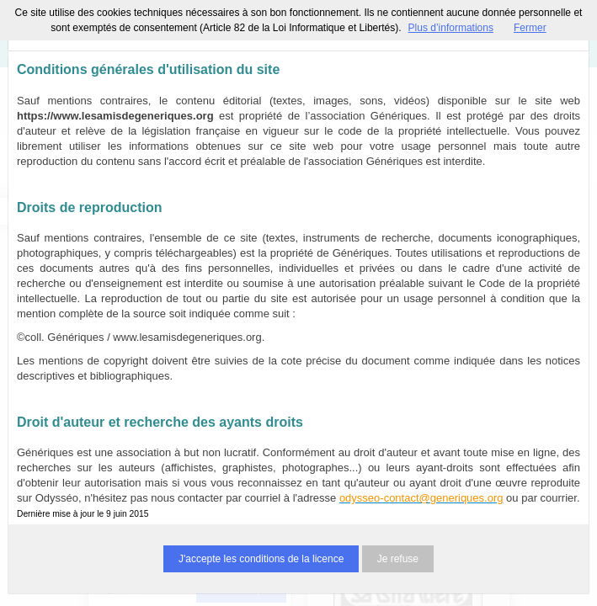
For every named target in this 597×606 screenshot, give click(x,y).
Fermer (530, 28)
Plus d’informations (450, 28)
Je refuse (397, 559)
